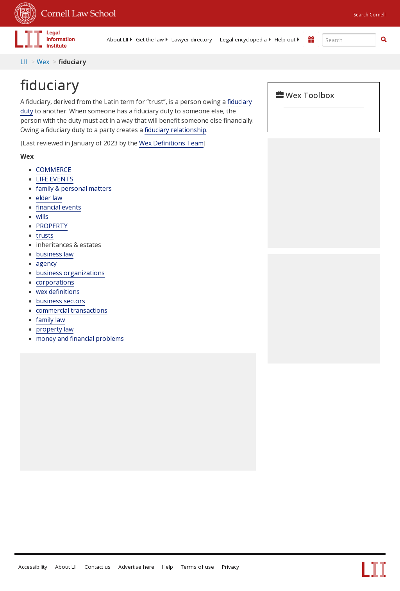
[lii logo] (45, 39)
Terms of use (197, 566)
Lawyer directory (191, 39)
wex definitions (58, 291)
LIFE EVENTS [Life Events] (54, 179)
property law (54, 329)
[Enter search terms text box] (349, 40)
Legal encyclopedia (243, 39)
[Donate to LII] (311, 39)
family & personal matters (74, 188)
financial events (58, 207)
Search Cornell (370, 14)
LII (24, 61)
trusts (45, 235)
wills (42, 216)
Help (167, 566)
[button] (383, 39)
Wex (43, 61)
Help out (285, 39)
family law (50, 319)
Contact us (97, 566)
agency (46, 263)
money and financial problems (80, 338)
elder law (49, 197)
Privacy (230, 566)
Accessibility (32, 566)
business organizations (70, 273)
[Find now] (383, 40)
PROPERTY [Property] (52, 226)
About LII (117, 39)
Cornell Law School (76, 12)
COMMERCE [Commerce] (53, 169)
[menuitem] (117, 39)
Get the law (150, 39)
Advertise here (136, 566)
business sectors (60, 301)
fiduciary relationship (175, 129)
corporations (55, 282)
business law (54, 254)
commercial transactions (71, 310)
